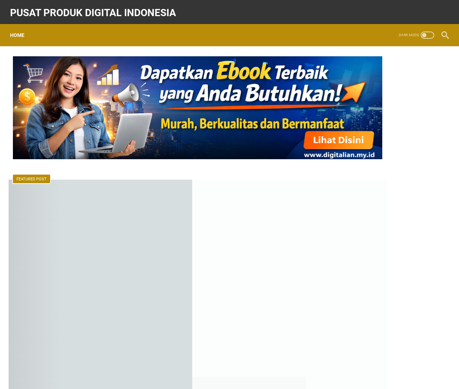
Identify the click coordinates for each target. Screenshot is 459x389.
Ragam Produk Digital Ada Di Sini (377, 300)
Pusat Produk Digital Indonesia (96, 8)
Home (20, 28)
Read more (188, 258)
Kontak (240, 363)
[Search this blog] (370, 59)
